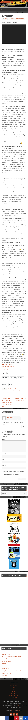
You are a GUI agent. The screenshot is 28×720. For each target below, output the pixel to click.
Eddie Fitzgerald (6, 654)
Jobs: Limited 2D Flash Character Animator (20, 399)
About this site (14, 683)
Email (3, 459)
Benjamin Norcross (6, 673)
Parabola (13, 710)
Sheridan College (21, 390)
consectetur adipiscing (21, 705)
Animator (17, 388)
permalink (11, 393)
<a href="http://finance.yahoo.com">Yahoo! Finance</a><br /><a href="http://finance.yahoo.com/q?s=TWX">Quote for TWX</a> (7, 609)
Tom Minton (5, 652)
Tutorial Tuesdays (13, 695)
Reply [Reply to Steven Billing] (23, 426)
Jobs (14, 689)
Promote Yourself (14, 685)
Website (4, 465)
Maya (16, 390)
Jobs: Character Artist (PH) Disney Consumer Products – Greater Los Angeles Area (7, 402)
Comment (4, 439)
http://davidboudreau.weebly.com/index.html (13, 370)
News (13, 687)
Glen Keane (10, 390)
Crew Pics (13, 693)
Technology (14, 697)
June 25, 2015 (11, 18)
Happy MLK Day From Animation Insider (12, 670)
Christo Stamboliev (6, 661)
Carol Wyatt (4, 675)
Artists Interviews (20, 18)
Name (4, 453)
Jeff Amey (4, 666)
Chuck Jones (21, 388)
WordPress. (20, 710)
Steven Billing (10, 417)
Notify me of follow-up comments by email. (13, 471)
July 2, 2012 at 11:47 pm (13, 419)
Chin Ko (4, 663)
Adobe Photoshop (11, 388)
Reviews (14, 691)
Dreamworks (4, 390)
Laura (5, 18)
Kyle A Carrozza (5, 668)
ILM (13, 390)
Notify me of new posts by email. (11, 474)
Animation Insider (6, 2)
